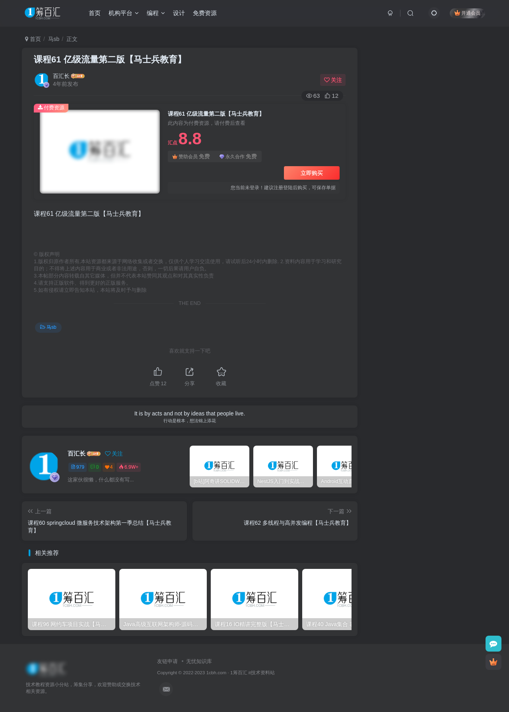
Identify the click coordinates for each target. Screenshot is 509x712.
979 (77, 467)
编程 (156, 13)
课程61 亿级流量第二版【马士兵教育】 (110, 59)
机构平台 (124, 13)
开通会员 (467, 13)
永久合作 (238, 156)
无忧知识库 (199, 661)
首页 (95, 13)
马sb (54, 39)
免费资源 (205, 13)
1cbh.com (216, 672)
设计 (179, 13)
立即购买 (312, 173)
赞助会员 (191, 156)
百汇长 (61, 76)
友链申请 (167, 661)
